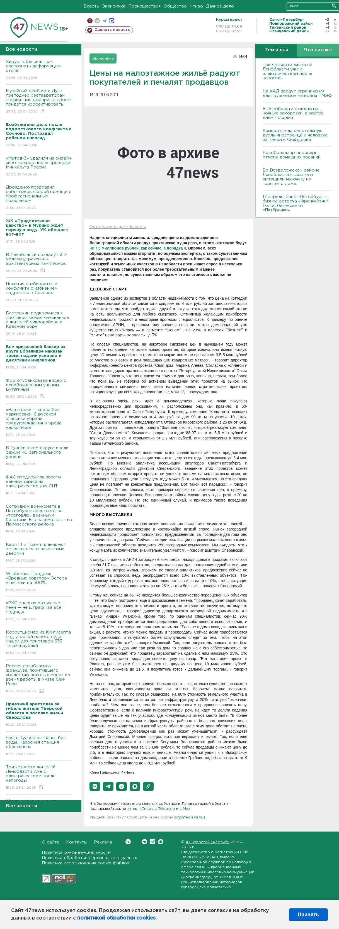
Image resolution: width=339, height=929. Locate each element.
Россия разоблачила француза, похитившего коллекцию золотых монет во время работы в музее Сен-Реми (39, 678)
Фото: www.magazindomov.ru (117, 227)
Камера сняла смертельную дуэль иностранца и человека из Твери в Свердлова (295, 135)
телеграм (104, 20)
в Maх (185, 808)
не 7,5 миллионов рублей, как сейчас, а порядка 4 (137, 248)
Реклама (103, 842)
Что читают (318, 50)
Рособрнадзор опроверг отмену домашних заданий (292, 155)
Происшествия (145, 6)
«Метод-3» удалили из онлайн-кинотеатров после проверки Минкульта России (39, 167)
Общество (175, 6)
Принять (308, 914)
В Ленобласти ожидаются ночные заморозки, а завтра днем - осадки (293, 113)
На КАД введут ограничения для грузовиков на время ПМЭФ (297, 93)
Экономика (113, 6)
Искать (334, 6)
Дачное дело (220, 6)
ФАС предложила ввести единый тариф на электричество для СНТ (39, 485)
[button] (94, 786)
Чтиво (196, 6)
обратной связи (189, 817)
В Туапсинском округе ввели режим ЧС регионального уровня (39, 456)
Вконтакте (128, 841)
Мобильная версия (90, 20)
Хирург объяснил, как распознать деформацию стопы (39, 70)
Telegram (152, 841)
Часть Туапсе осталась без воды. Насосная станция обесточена (39, 746)
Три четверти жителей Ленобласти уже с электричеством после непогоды (39, 777)
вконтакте (97, 20)
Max (160, 841)
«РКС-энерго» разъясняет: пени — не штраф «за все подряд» (39, 611)
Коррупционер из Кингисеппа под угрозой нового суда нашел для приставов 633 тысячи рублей (39, 642)
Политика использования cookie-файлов (85, 863)
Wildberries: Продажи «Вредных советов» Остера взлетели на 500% (39, 582)
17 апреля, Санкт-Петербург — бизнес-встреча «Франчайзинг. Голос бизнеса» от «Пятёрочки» (296, 203)
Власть (91, 6)
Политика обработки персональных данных (89, 858)
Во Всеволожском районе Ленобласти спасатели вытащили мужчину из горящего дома (291, 176)
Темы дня (276, 50)
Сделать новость (112, 29)
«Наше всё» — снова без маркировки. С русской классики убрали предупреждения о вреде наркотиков (39, 422)
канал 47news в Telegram (151, 808)
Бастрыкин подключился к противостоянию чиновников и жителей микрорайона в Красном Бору (39, 323)
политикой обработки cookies (116, 918)
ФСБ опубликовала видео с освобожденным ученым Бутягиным (39, 389)
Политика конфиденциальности (76, 852)
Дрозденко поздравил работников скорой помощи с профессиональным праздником (39, 197)
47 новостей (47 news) (207, 842)
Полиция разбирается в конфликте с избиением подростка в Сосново (39, 292)
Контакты (76, 842)
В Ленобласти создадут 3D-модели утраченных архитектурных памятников (39, 263)
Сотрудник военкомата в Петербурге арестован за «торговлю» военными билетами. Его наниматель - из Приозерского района (39, 519)
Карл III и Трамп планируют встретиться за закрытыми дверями (39, 553)
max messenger (111, 20)
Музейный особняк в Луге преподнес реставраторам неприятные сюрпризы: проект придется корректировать (39, 101)
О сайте (50, 842)
